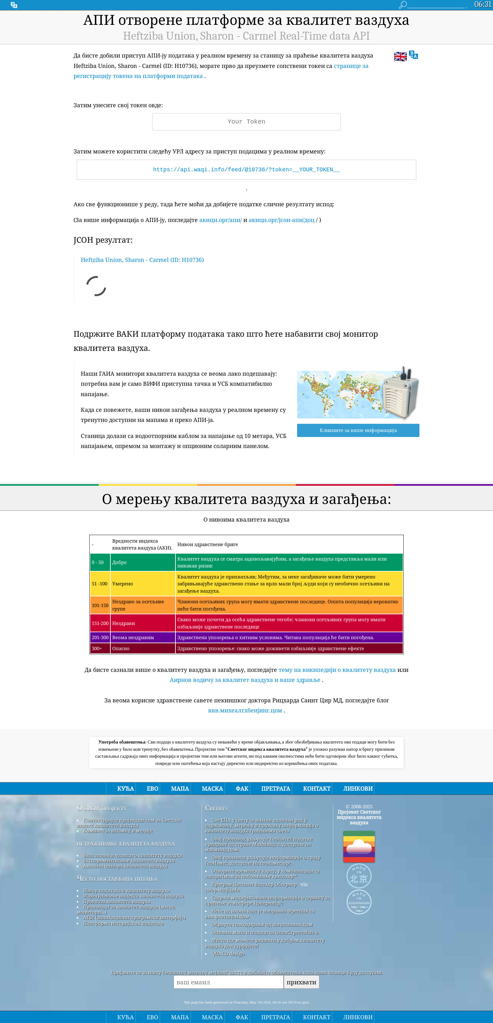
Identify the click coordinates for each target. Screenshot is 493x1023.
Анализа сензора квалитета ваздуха (125, 866)
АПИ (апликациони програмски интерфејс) (134, 917)
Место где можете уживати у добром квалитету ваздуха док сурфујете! (264, 942)
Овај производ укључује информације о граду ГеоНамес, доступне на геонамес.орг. (262, 860)
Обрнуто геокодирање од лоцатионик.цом (262, 924)
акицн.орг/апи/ (220, 220)
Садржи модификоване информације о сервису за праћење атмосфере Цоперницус (267, 900)
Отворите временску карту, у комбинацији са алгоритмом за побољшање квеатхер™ (262, 873)
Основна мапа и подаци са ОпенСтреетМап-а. (265, 932)
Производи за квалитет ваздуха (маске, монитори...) (126, 909)
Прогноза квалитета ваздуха (116, 901)
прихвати (301, 982)
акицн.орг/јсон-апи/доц (281, 220)
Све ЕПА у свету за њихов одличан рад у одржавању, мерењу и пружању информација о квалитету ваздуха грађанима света (262, 825)
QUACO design (228, 953)
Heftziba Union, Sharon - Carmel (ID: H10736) (142, 259)
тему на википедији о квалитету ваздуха (337, 669)
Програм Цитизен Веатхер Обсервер (254, 884)
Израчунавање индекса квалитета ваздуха (133, 896)
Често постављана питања (117, 878)
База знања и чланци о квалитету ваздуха (132, 855)
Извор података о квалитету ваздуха (126, 890)
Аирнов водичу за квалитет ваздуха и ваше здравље (245, 679)
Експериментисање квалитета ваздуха (128, 860)
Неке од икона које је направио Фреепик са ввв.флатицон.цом (259, 913)
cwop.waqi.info (222, 890)
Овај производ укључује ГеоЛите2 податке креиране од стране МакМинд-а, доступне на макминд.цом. (259, 844)
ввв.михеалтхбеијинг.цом (245, 710)
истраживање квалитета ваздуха (126, 843)
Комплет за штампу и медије (117, 830)
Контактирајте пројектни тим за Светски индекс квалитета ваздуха (129, 822)
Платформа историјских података (123, 923)
